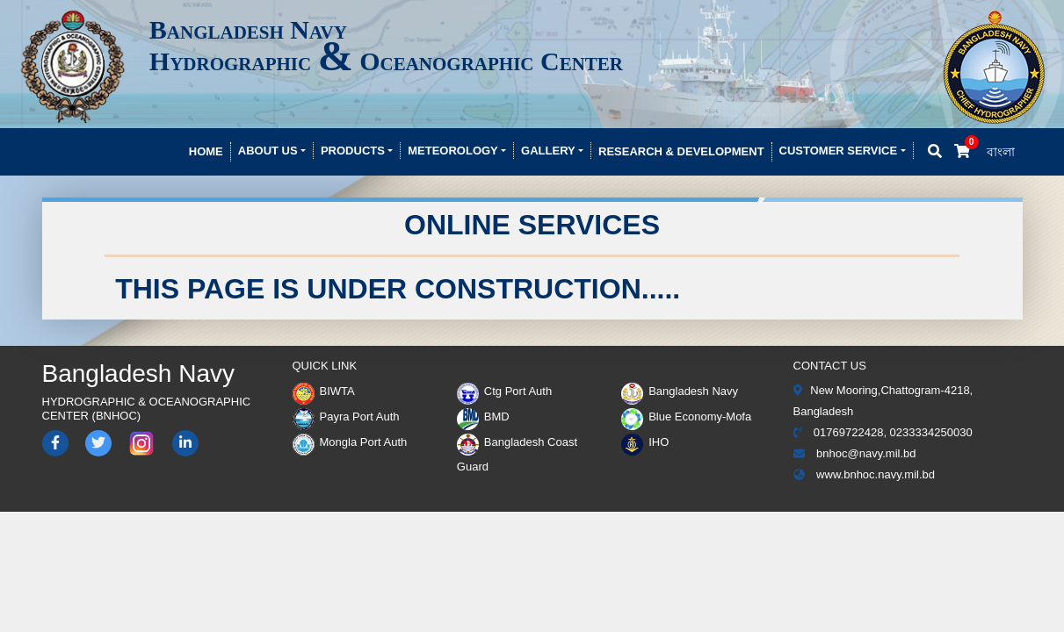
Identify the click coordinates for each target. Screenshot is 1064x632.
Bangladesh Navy (679, 391)
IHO (645, 442)
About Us (268, 150)
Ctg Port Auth (504, 391)
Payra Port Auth (346, 416)
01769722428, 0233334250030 (883, 432)
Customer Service (838, 150)
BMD (483, 416)
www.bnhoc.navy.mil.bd (864, 474)
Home (206, 151)
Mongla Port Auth (350, 442)
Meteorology (453, 150)
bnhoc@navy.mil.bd (854, 453)
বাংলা (1001, 152)
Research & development (681, 151)
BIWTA (324, 391)
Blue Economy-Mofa (686, 416)
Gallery (548, 150)
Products (353, 150)
